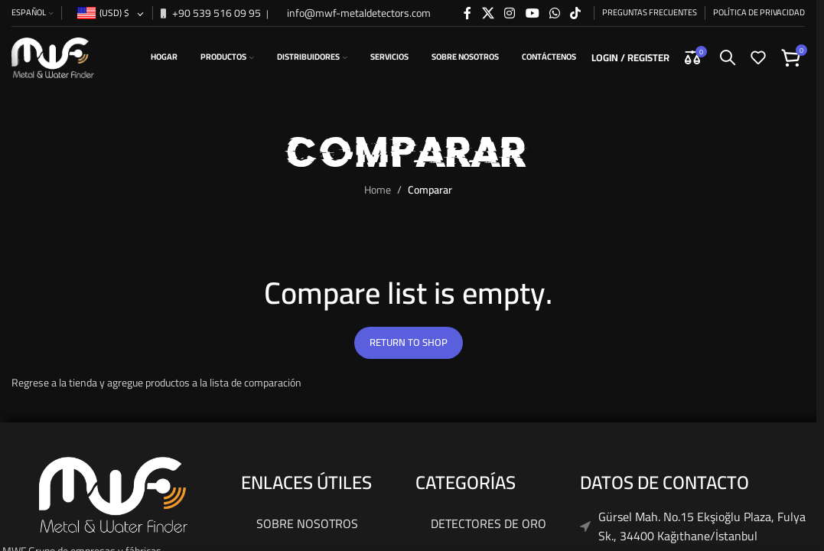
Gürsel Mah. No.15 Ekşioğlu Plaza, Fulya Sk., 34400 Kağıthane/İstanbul (702, 526)
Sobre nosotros (307, 523)
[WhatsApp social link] (554, 13)
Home (377, 190)
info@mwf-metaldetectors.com (358, 13)
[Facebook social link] (467, 13)
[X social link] (488, 13)
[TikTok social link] (575, 13)
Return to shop (409, 342)
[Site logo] (52, 57)
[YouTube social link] (532, 13)
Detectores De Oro (488, 523)
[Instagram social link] (510, 13)
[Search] (727, 57)
